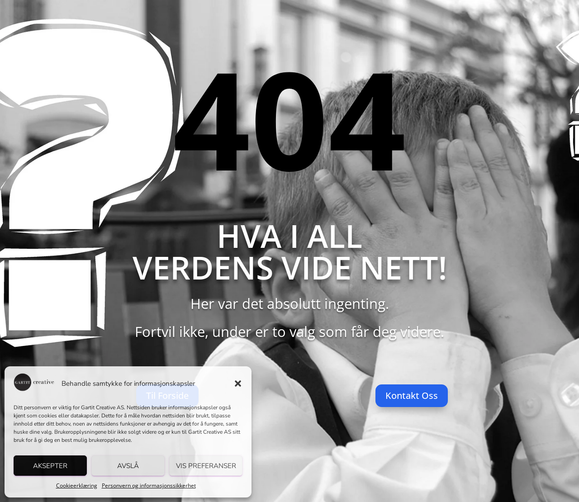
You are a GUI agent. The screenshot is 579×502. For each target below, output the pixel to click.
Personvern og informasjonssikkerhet (149, 485)
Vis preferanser (206, 465)
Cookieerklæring (76, 485)
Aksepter (50, 465)
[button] (237, 383)
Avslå (128, 465)
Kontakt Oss (411, 395)
